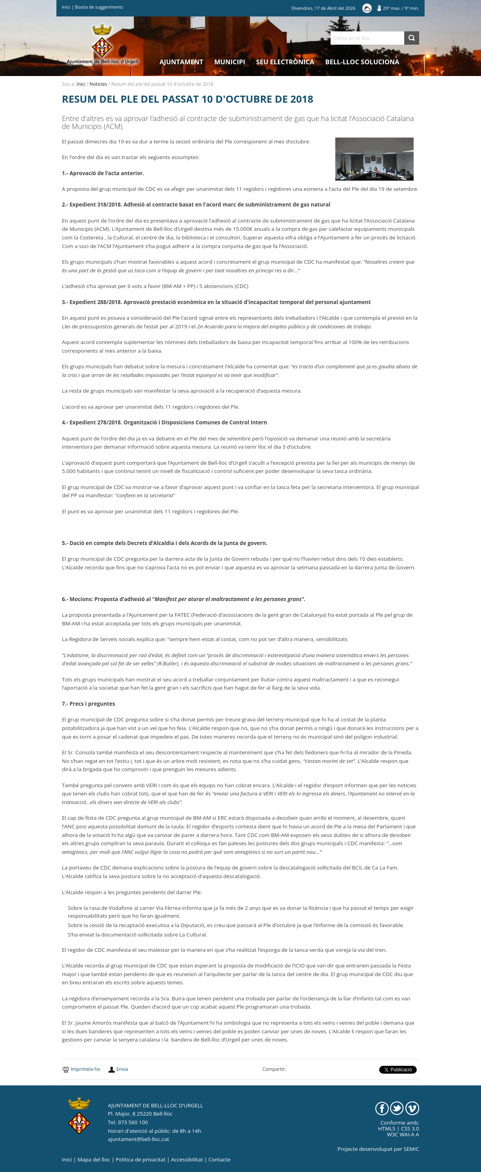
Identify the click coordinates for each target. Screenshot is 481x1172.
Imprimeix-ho (85, 1069)
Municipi (229, 61)
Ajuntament (181, 61)
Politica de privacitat (141, 1159)
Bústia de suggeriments (99, 7)
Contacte (219, 1159)
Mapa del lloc (94, 1159)
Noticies (98, 84)
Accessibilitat (187, 1159)
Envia (122, 1069)
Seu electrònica (285, 61)
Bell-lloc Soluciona (362, 61)
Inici (66, 7)
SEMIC (411, 1148)
